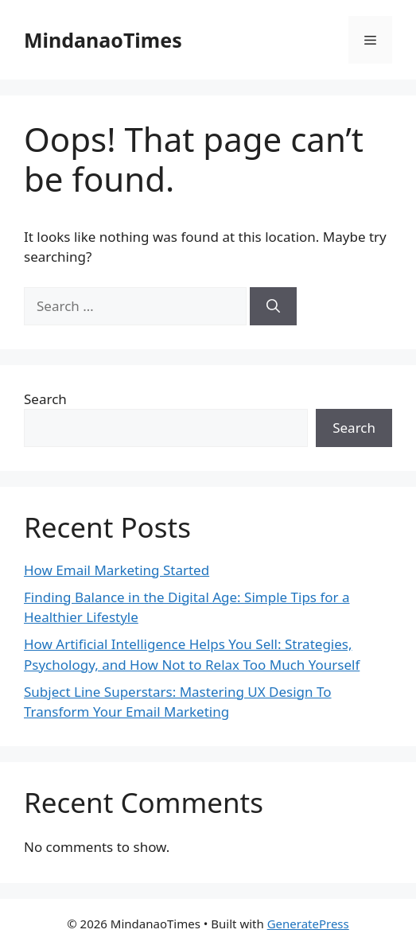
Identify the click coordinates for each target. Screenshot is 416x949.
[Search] (273, 306)
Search (45, 399)
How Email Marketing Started (116, 570)
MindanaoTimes (103, 39)
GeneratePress (308, 923)
